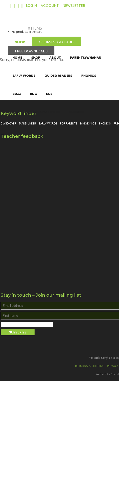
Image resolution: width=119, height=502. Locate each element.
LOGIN (31, 5)
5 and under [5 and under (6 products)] (27, 123)
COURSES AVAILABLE (57, 41)
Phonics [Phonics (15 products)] (105, 123)
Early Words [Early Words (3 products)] (48, 123)
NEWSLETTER (74, 5)
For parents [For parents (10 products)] (68, 123)
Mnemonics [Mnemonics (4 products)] (88, 123)
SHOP (20, 41)
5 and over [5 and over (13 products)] (8, 123)
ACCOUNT (50, 5)
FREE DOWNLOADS (31, 50)
